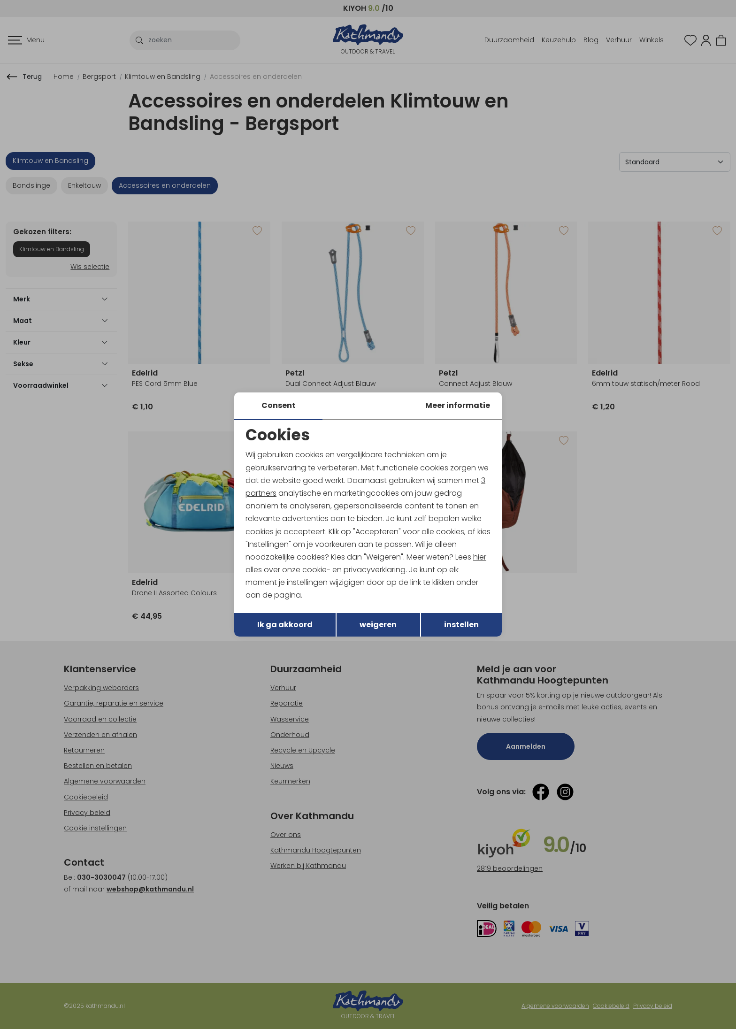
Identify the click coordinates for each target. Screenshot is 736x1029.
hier (479, 557)
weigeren (378, 624)
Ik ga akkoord (285, 624)
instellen (461, 624)
